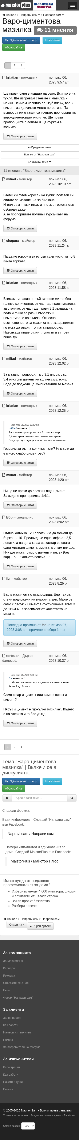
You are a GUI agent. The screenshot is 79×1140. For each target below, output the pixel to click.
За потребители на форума (21, 1047)
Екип (6, 990)
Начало (9, 15)
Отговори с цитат (20, 136)
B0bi (9, 517)
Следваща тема (39, 161)
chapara (12, 240)
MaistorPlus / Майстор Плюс (34, 861)
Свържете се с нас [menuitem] (15, 983)
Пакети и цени (13, 1082)
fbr (8, 578)
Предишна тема (39, 147)
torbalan (12, 656)
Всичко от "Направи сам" (39, 154)
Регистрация (11, 1067)
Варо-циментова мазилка (31, 25)
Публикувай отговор (21, 40)
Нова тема (52, 40)
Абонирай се (14, 47)
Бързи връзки (40, 926)
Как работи (10, 1025)
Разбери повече (24, 906)
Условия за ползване (15, 1115)
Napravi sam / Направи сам (31, 834)
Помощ (8, 1039)
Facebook (69, 1115)
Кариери (9, 968)
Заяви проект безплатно (31, 901)
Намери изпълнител (17, 1032)
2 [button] (14, 65)
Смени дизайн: (12, 1125)
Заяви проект (12, 1017)
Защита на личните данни (46, 1115)
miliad (11, 179)
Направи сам (30, 15)
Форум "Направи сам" (18, 997)
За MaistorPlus (13, 961)
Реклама (9, 975)
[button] (21, 65)
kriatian (12, 77)
